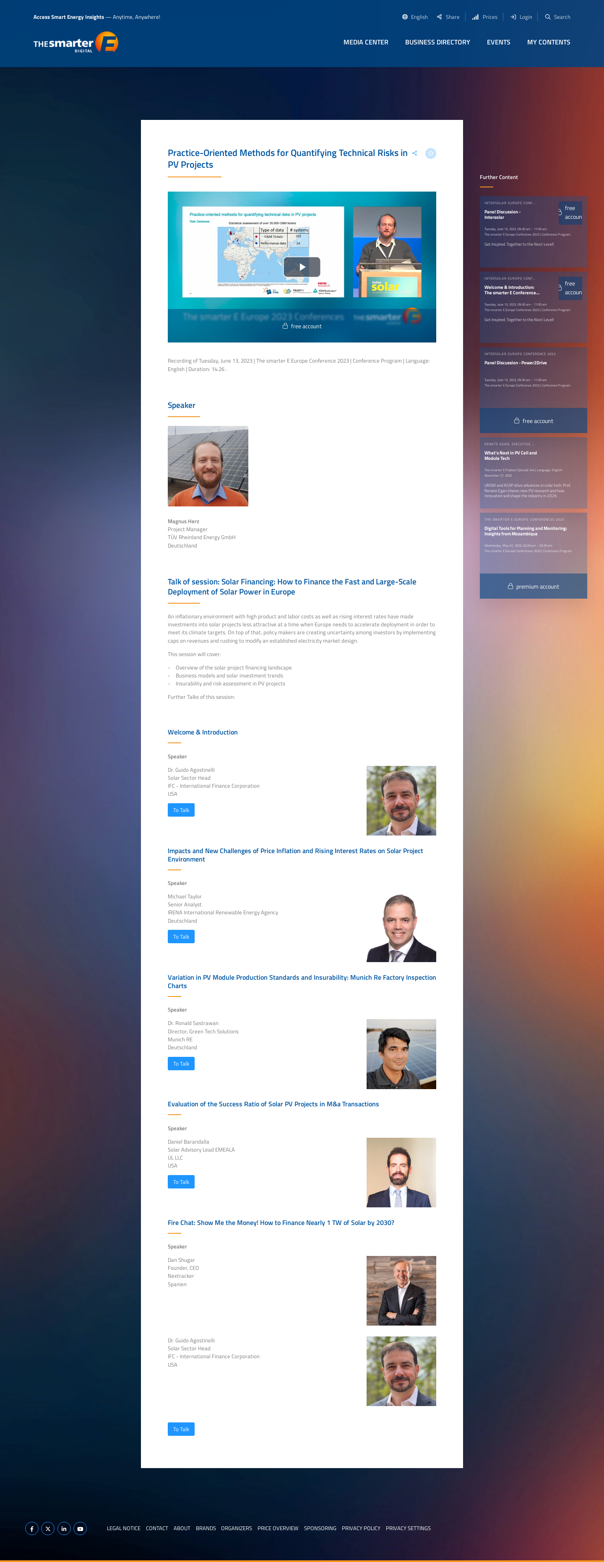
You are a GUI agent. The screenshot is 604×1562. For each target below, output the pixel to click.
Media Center (366, 42)
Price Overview (278, 1528)
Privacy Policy (361, 1528)
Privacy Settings (408, 1528)
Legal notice (124, 1528)
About (182, 1528)
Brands (206, 1528)
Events (498, 42)
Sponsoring (320, 1528)
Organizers (236, 1528)
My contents (548, 42)
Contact (157, 1528)
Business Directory (437, 42)
